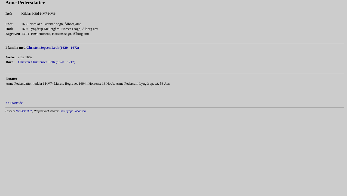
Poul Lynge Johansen (73, 111)
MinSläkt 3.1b (24, 111)
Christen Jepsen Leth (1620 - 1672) (52, 47)
